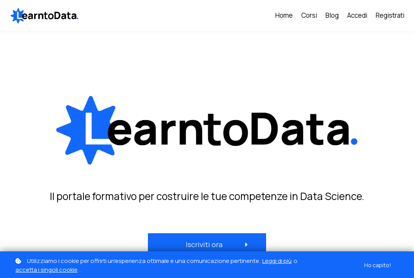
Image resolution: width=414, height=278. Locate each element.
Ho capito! (377, 265)
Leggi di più (277, 261)
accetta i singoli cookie (46, 270)
